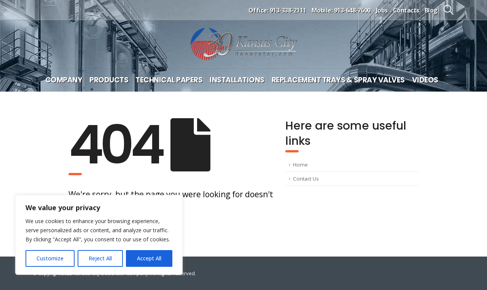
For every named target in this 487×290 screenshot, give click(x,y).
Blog (431, 10)
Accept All (149, 258)
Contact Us (306, 178)
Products (108, 80)
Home (300, 164)
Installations (237, 80)
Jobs (382, 10)
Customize (50, 258)
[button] (449, 10)
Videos (425, 80)
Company (64, 80)
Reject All (100, 258)
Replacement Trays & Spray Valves (338, 80)
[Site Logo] (243, 44)
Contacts (406, 10)
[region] (99, 235)
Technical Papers (168, 80)
